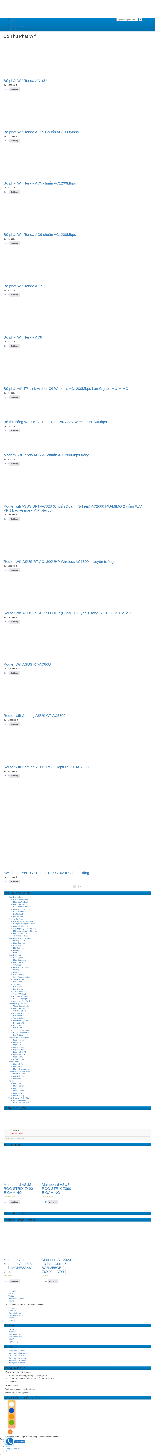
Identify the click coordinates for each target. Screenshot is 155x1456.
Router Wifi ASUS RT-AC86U (27, 664)
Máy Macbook (13, 1062)
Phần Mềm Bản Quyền (22, 1103)
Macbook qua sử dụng (21, 1069)
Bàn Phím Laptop (19, 975)
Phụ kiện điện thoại (15, 919)
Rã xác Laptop (18, 1059)
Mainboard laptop (19, 962)
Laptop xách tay (19, 1040)
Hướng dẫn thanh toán (17, 1360)
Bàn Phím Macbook (20, 900)
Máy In (11, 1081)
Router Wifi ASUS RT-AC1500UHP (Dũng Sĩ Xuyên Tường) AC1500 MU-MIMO (67, 613)
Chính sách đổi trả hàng (17, 1353)
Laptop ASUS (18, 1047)
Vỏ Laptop (17, 984)
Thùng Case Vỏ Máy (21, 1006)
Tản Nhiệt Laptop (19, 991)
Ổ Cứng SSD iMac (20, 941)
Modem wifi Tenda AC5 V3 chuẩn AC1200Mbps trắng (46, 455)
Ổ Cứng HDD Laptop (21, 967)
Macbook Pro (18, 1064)
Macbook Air (18, 1066)
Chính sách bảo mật (16, 1356)
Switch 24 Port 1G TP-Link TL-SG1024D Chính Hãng (46, 873)
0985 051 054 (16, 1133)
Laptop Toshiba (19, 1054)
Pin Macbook (18, 914)
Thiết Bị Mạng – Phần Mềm (18, 1098)
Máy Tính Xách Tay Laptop (18, 1037)
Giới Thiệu (12, 1311)
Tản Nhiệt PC (18, 1018)
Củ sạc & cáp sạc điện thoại (24, 924)
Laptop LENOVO (19, 1052)
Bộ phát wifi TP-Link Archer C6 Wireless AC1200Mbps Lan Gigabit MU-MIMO (66, 389)
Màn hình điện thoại (20, 926)
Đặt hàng (14, 89)
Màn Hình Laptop (19, 960)
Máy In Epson (18, 1091)
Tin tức (13, 24)
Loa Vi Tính (17, 1028)
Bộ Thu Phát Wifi (19, 1100)
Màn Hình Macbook (20, 902)
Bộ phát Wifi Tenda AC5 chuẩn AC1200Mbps (40, 183)
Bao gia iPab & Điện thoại (23, 921)
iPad (15, 953)
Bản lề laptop (18, 989)
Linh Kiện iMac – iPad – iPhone (20, 938)
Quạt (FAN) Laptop (20, 994)
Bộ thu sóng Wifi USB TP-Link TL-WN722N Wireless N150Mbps (55, 422)
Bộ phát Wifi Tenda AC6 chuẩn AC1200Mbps (40, 235)
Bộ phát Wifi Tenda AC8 (23, 337)
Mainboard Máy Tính (21, 1008)
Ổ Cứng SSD (18, 970)
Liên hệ (13, 29)
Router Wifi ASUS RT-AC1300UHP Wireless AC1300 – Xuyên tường (59, 562)
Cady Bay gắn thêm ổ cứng (23, 1001)
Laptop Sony (18, 1057)
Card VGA (17, 1025)
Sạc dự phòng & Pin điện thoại (24, 929)
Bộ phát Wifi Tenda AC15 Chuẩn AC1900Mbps (41, 132)
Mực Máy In (17, 1093)
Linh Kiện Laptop (14, 955)
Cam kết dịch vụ (14, 1313)
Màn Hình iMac (19, 943)
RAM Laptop (18, 958)
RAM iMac (17, 946)
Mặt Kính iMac (18, 948)
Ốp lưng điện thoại (20, 933)
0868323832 (19, 1442)
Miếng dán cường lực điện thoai (25, 931)
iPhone (16, 950)
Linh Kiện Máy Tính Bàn (17, 1004)
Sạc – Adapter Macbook (22, 907)
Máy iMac (17, 1079)
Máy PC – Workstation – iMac (19, 1071)
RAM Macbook (18, 912)
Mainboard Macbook (21, 904)
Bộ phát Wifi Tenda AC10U (25, 81)
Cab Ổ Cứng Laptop (21, 999)
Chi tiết (6, 89)
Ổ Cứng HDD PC (19, 1011)
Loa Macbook (18, 916)
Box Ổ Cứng (18, 1035)
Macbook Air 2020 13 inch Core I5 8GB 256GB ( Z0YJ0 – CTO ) (56, 1266)
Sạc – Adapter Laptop (21, 977)
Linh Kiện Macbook (15, 897)
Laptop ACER (18, 1050)
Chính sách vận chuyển (17, 1358)
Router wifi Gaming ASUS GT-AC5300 (34, 716)
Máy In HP (17, 1083)
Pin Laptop (17, 972)
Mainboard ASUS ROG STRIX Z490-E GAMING (19, 1189)
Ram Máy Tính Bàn (20, 1013)
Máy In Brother (18, 1088)
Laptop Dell (17, 1045)
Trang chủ (14, 19)
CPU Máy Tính (18, 1016)
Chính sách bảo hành (16, 1351)
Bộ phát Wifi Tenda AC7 (23, 286)
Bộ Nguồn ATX (18, 1023)
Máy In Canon (18, 1086)
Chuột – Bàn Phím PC (21, 1033)
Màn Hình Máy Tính (20, 1021)
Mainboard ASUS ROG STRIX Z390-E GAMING (57, 1189)
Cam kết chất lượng (15, 1315)
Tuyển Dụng (13, 1320)
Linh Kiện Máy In (19, 1096)
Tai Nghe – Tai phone (21, 1030)
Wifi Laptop (17, 987)
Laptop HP (17, 1042)
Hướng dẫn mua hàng (18, 27)
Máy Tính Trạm (19, 1074)
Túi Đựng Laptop (19, 979)
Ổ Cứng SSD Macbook (22, 909)
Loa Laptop (17, 982)
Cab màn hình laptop (21, 996)
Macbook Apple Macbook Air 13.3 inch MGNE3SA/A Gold (18, 1266)
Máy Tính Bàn (18, 1076)
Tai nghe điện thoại (20, 936)
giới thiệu (13, 22)
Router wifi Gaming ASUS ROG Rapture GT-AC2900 (46, 767)
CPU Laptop (18, 965)
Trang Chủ (12, 1308)
